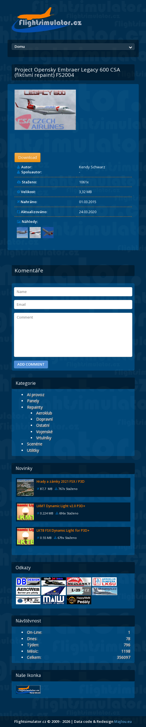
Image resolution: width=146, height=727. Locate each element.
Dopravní (44, 419)
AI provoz (35, 394)
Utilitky (33, 450)
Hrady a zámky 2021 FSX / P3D (61, 481)
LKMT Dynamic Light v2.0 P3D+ (61, 506)
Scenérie (34, 444)
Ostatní (42, 425)
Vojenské (44, 431)
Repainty (35, 407)
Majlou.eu (123, 721)
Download (27, 157)
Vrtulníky (43, 437)
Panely (33, 400)
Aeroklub (44, 413)
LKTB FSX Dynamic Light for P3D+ (63, 530)
